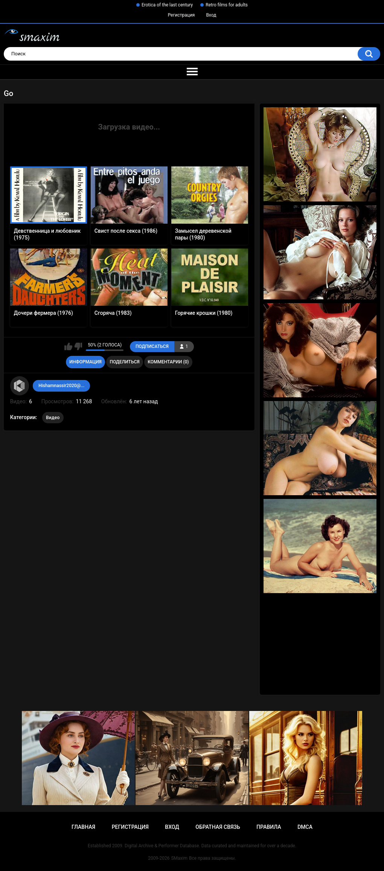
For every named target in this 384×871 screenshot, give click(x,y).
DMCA (304, 827)
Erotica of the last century (167, 5)
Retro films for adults (227, 5)
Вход (211, 15)
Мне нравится (68, 346)
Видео (53, 417)
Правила (268, 827)
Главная (83, 827)
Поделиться (124, 362)
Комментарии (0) (168, 362)
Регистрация (181, 15)
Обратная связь (217, 827)
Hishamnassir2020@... (61, 385)
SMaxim (179, 858)
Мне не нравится (78, 346)
